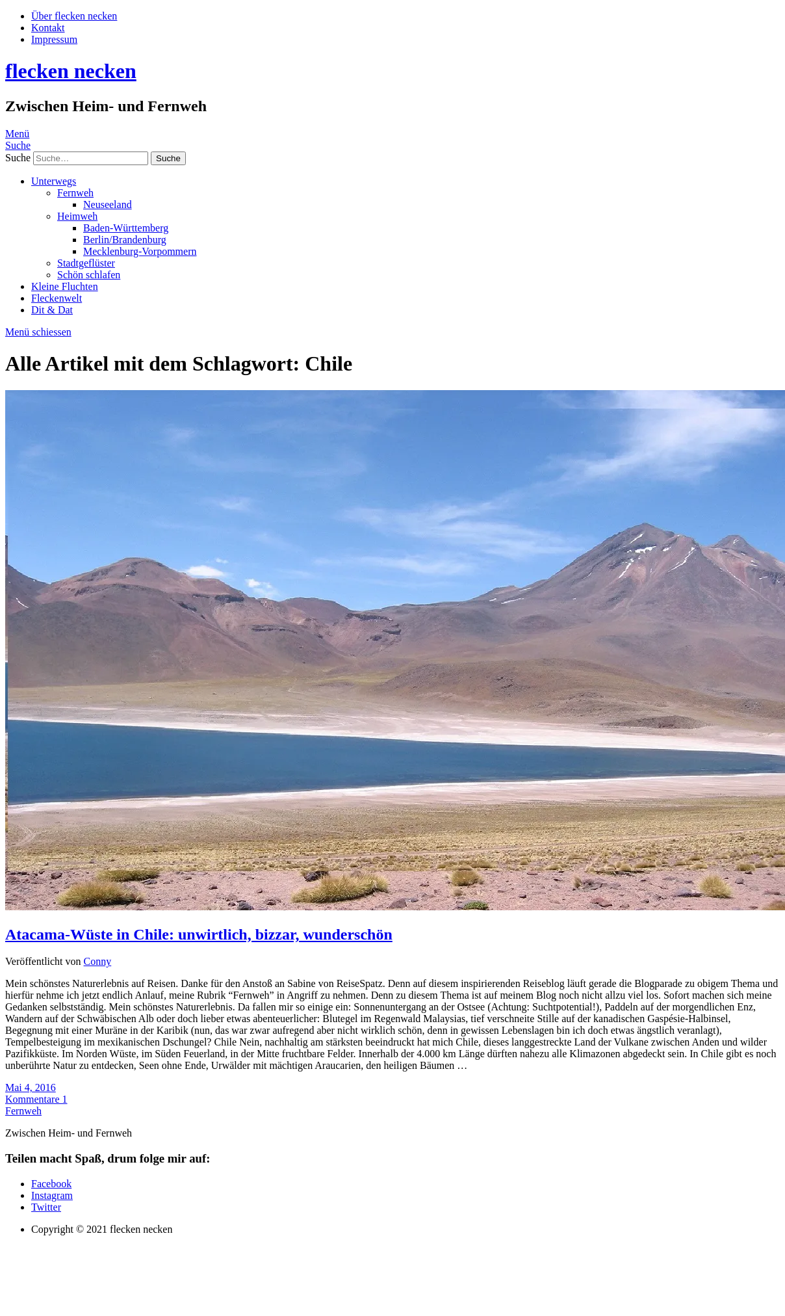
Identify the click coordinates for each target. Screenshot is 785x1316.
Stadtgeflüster (86, 263)
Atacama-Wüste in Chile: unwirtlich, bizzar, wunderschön (198, 934)
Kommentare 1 (36, 1099)
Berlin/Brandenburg (124, 239)
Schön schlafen (88, 274)
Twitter (46, 1207)
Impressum (54, 39)
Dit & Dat (52, 309)
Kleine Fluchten (64, 286)
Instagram (52, 1195)
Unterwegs (53, 181)
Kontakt (48, 27)
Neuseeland (107, 204)
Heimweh (77, 216)
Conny (98, 961)
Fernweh (75, 192)
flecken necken (70, 71)
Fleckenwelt (56, 298)
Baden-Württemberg (125, 227)
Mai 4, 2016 (30, 1087)
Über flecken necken (74, 15)
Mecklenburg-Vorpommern (139, 251)
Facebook (51, 1183)
